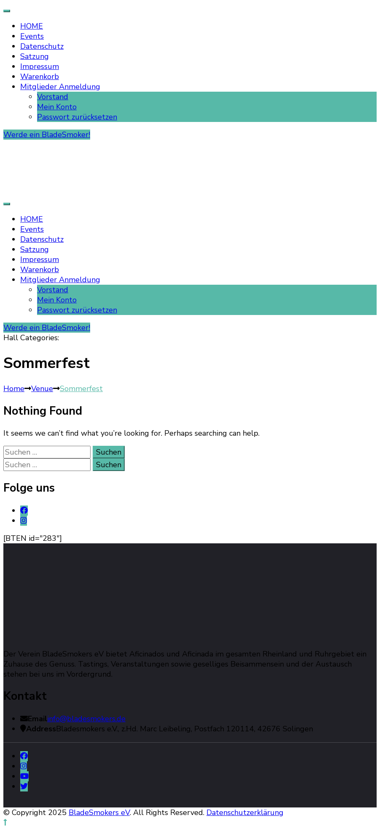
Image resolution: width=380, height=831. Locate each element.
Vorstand (52, 97)
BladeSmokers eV (99, 812)
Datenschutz (42, 46)
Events (32, 36)
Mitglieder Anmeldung (60, 87)
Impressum (39, 66)
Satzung (34, 56)
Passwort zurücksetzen (77, 117)
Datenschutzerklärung (245, 812)
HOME (31, 26)
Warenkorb (39, 76)
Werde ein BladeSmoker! (46, 135)
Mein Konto (57, 107)
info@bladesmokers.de (86, 719)
